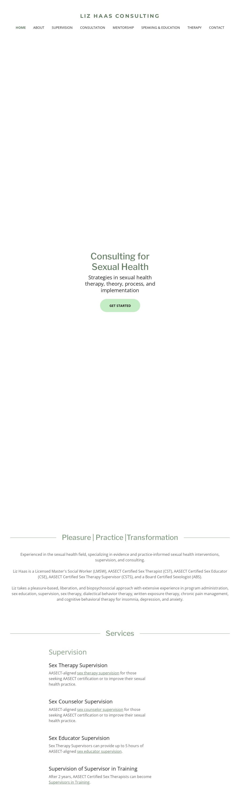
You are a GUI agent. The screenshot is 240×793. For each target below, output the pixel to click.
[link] (120, 16)
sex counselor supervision (100, 709)
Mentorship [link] (123, 27)
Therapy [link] (195, 27)
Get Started (120, 305)
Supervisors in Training (69, 782)
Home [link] (21, 27)
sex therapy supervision (98, 673)
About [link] (38, 27)
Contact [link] (216, 27)
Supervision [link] (62, 27)
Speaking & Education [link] (160, 27)
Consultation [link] (92, 27)
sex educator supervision (99, 751)
